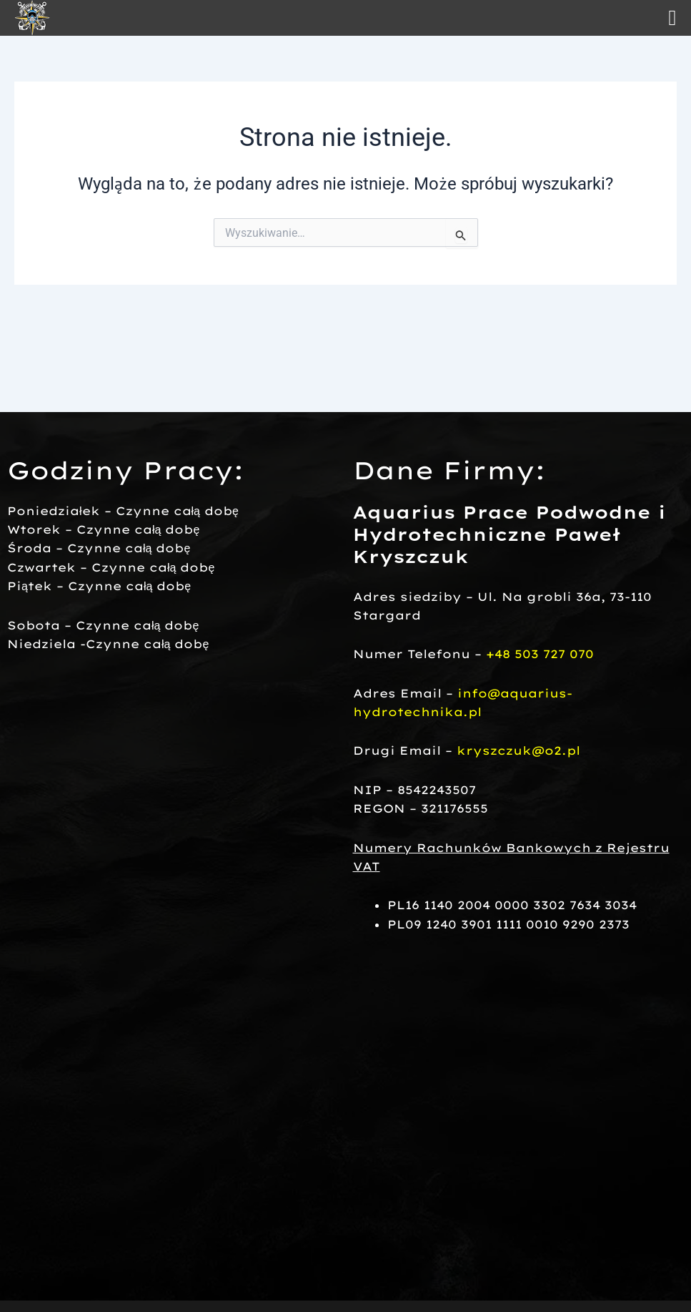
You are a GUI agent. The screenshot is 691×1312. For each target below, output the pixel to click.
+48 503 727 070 (540, 654)
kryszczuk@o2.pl (518, 750)
